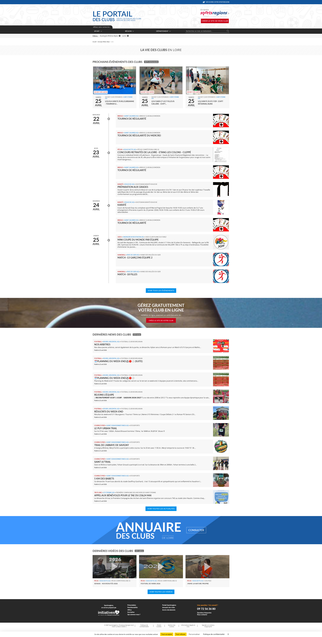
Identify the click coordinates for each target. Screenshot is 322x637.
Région (129, 31)
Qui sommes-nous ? (133, 614)
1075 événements (151, 62)
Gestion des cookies (171, 625)
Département (163, 31)
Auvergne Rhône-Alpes (110, 36)
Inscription (131, 612)
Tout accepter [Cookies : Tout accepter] (166, 634)
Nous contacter (202, 614)
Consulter (196, 530)
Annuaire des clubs (168, 607)
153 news (137, 335)
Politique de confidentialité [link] (213, 634)
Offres (129, 610)
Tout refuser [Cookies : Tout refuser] (180, 634)
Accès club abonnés (168, 610)
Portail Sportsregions (169, 605)
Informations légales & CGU (188, 625)
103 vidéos (139, 551)
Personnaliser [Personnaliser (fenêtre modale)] (194, 634)
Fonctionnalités (132, 607)
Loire (125, 36)
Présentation (131, 605)
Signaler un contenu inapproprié (208, 625)
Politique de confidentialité (144, 625)
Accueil (94, 41)
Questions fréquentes (204, 613)
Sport (98, 31)
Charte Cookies (158, 625)
